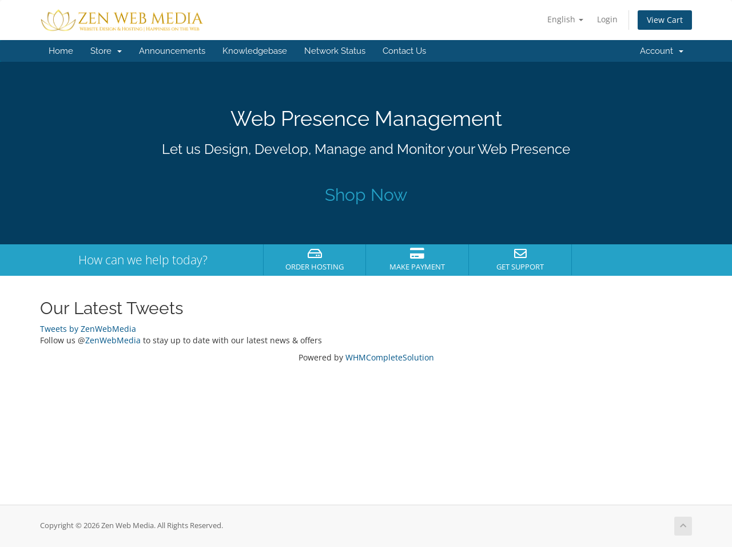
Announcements (172, 51)
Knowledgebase (254, 51)
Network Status (334, 51)
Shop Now (366, 195)
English (565, 19)
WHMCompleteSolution (389, 357)
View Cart (665, 19)
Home (61, 51)
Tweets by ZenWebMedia (88, 328)
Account (661, 51)
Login (607, 19)
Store (106, 51)
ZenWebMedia (113, 340)
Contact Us (404, 51)
